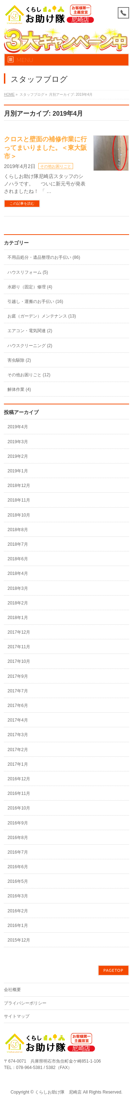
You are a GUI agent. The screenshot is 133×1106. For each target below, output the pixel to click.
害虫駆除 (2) (19, 360)
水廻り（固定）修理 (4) (29, 286)
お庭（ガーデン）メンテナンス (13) (41, 316)
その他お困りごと (55, 166)
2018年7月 (17, 544)
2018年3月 (17, 588)
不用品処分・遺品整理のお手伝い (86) (43, 257)
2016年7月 (17, 852)
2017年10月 (18, 661)
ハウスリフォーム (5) (27, 272)
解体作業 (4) (19, 389)
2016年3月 (17, 895)
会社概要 (12, 989)
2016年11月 (18, 793)
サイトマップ (16, 1016)
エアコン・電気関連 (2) (29, 330)
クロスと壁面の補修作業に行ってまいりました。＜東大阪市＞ (45, 148)
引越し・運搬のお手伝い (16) (35, 301)
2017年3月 (17, 734)
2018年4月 (17, 573)
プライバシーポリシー (25, 1003)
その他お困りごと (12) (28, 374)
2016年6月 (17, 866)
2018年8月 (17, 529)
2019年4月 (17, 426)
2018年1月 (17, 617)
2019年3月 (17, 441)
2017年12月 (18, 632)
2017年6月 (17, 705)
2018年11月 (18, 500)
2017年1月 (17, 764)
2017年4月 (17, 720)
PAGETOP (113, 970)
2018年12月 (18, 485)
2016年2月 (17, 910)
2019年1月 (17, 470)
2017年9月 (17, 676)
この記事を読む (22, 203)
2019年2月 (17, 456)
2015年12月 (18, 940)
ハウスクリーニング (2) (29, 345)
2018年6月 (17, 558)
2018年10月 (18, 515)
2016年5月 (17, 881)
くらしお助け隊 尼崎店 (58, 1092)
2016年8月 (17, 837)
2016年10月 (18, 808)
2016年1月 (17, 925)
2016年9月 (17, 823)
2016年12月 (18, 778)
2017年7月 (17, 690)
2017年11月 (18, 646)
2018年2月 (17, 603)
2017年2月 (17, 749)
